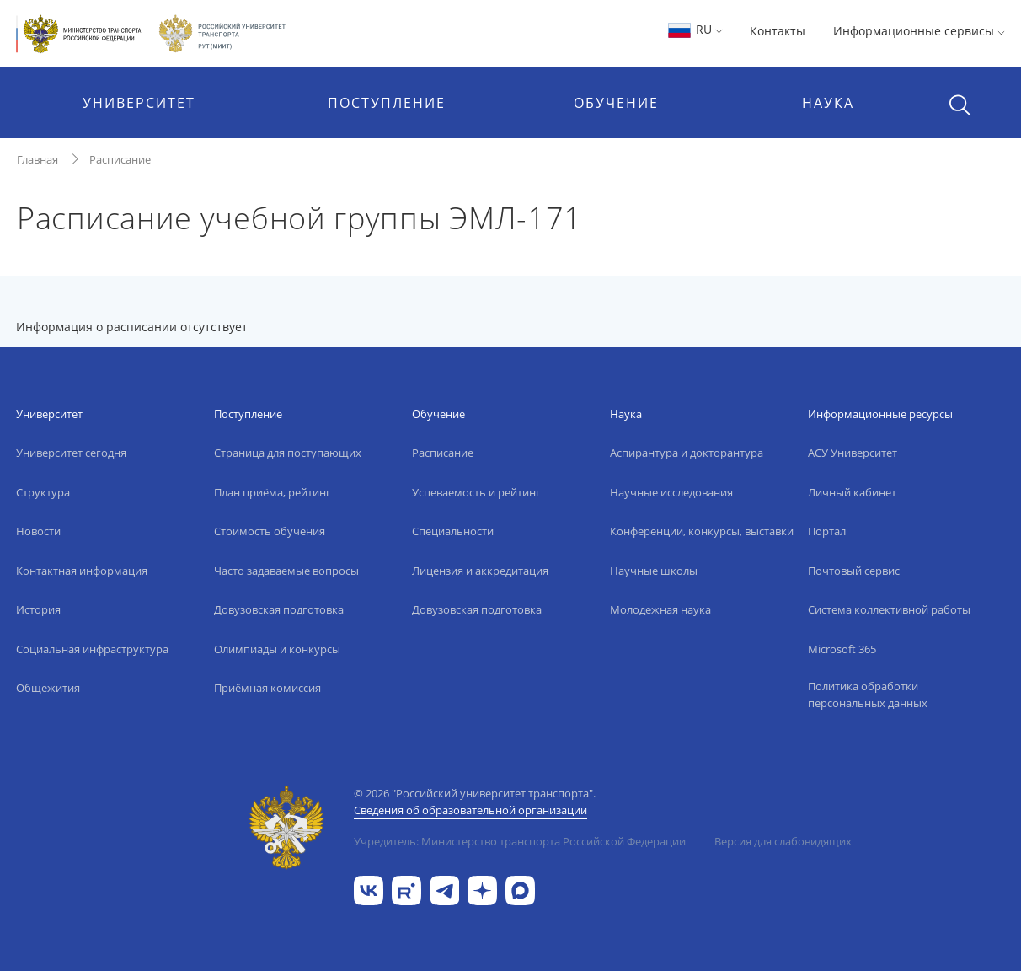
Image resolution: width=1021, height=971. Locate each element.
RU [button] (694, 29)
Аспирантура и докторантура (686, 452)
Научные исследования (671, 492)
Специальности (453, 531)
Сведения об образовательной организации (470, 810)
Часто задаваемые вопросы (286, 570)
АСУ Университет (852, 452)
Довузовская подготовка (279, 609)
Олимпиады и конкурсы (277, 649)
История (38, 609)
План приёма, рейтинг (272, 492)
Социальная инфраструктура (92, 649)
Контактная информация (81, 570)
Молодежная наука (660, 609)
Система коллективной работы (889, 609)
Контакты (777, 31)
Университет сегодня (71, 452)
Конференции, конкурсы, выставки (702, 531)
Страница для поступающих (287, 452)
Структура (43, 492)
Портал (827, 531)
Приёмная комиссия (267, 687)
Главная (37, 159)
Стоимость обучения (269, 531)
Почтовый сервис (854, 570)
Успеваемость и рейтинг (476, 492)
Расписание (120, 159)
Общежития (48, 687)
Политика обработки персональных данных (867, 695)
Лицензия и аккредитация (480, 570)
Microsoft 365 (842, 649)
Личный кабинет (852, 492)
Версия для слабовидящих (783, 841)
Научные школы (654, 570)
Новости (38, 531)
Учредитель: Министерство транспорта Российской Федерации (520, 841)
